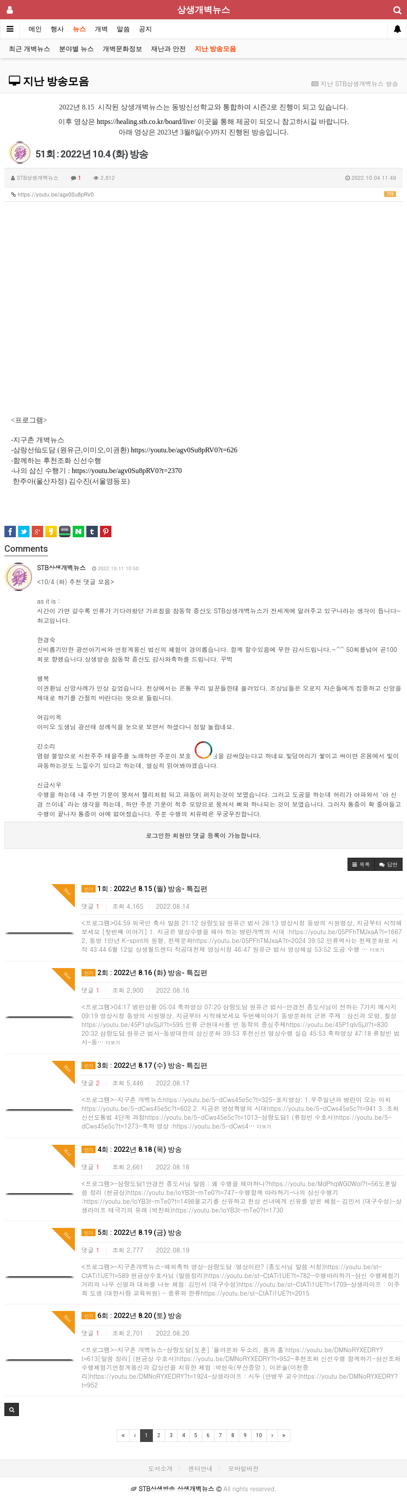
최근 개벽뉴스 (29, 49)
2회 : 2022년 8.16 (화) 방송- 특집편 (144, 972)
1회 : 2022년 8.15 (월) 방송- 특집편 (144, 889)
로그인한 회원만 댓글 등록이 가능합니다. (203, 835)
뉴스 (79, 29)
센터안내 (200, 1468)
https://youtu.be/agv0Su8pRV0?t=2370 (127, 470)
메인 (35, 29)
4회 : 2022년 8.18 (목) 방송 (131, 1149)
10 (259, 1435)
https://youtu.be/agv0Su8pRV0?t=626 (184, 450)
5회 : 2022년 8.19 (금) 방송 (131, 1232)
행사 (57, 29)
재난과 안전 (168, 49)
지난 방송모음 (215, 49)
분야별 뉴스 (76, 49)
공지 (145, 29)
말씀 (123, 29)
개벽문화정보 (122, 49)
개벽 (101, 29)
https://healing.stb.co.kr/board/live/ (146, 121)
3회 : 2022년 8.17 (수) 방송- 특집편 (144, 1065)
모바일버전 (243, 1468)
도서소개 (160, 1468)
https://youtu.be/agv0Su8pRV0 (203, 194)
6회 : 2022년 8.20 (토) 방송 (131, 1315)
